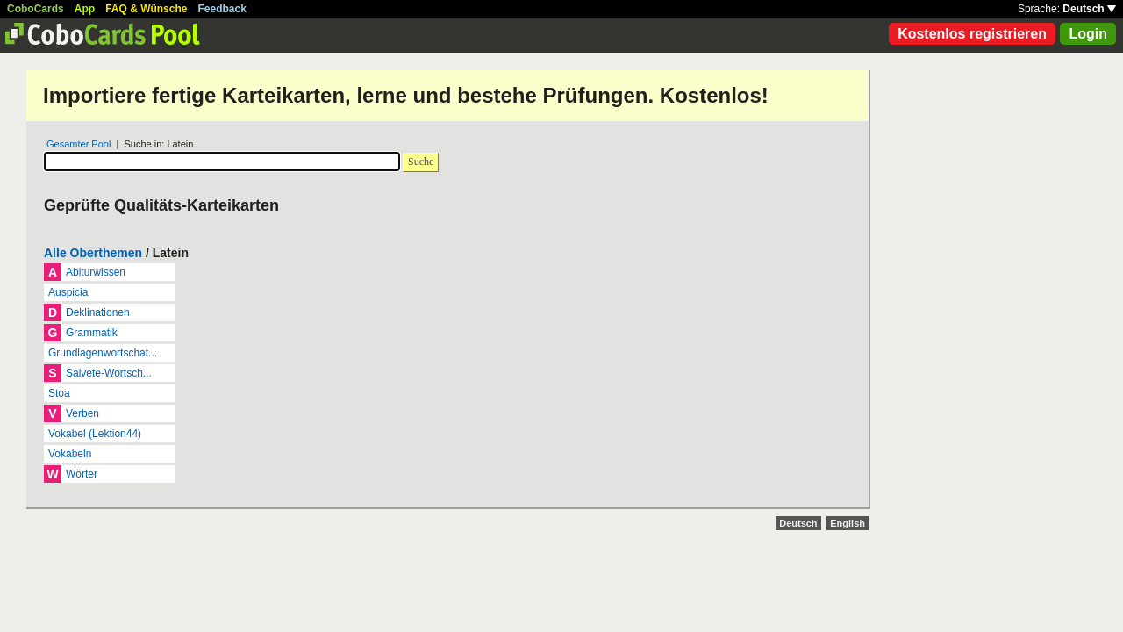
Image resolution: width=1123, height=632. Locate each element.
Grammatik (92, 333)
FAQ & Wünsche (146, 9)
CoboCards (35, 9)
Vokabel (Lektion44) (94, 433)
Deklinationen (98, 312)
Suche (420, 161)
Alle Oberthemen (93, 253)
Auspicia (68, 292)
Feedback (222, 9)
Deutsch (1089, 9)
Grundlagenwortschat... (102, 353)
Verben (82, 413)
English (847, 523)
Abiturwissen (95, 272)
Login (1088, 33)
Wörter (81, 474)
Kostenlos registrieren (972, 33)
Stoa (59, 393)
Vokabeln (69, 454)
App (85, 9)
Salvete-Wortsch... (109, 373)
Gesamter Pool (78, 144)
